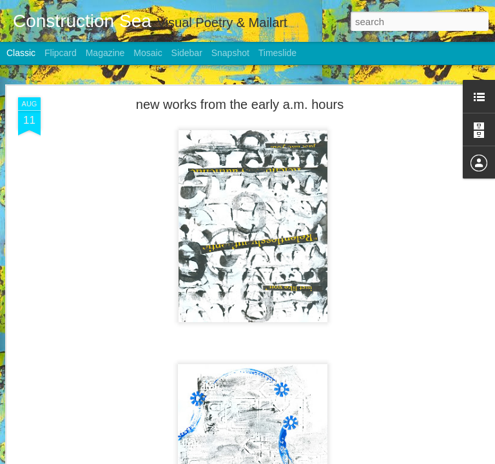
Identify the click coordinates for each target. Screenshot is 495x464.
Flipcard (60, 53)
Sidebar (186, 53)
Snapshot (230, 53)
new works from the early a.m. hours (240, 100)
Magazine (105, 53)
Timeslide (277, 53)
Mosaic (147, 53)
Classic (20, 53)
